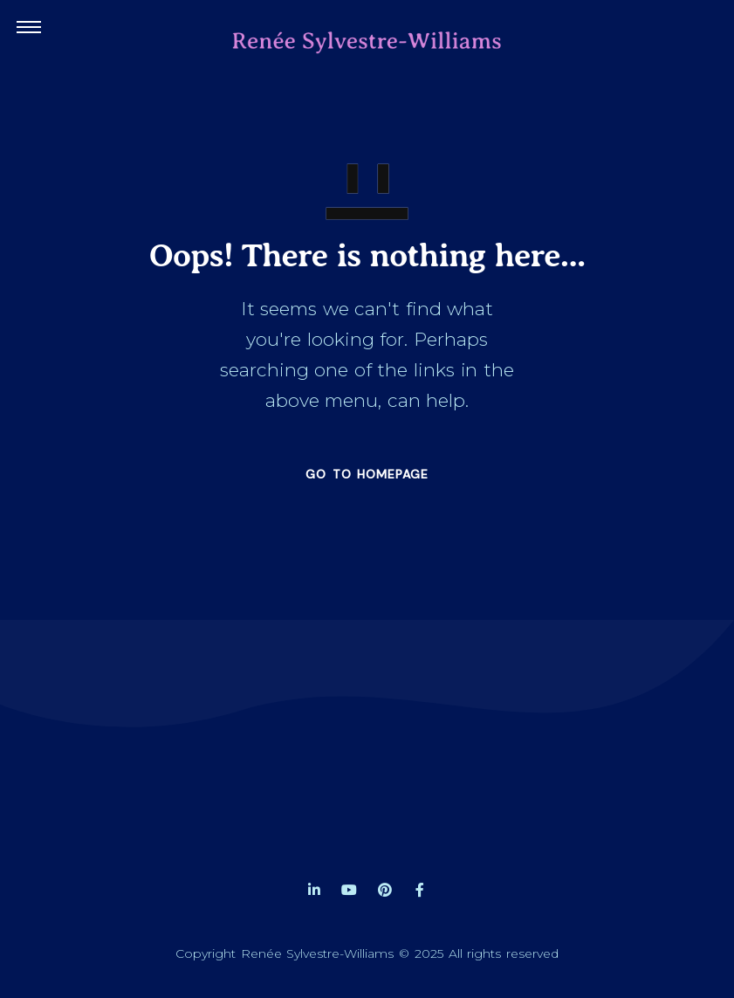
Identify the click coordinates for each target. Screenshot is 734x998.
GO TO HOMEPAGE (366, 474)
